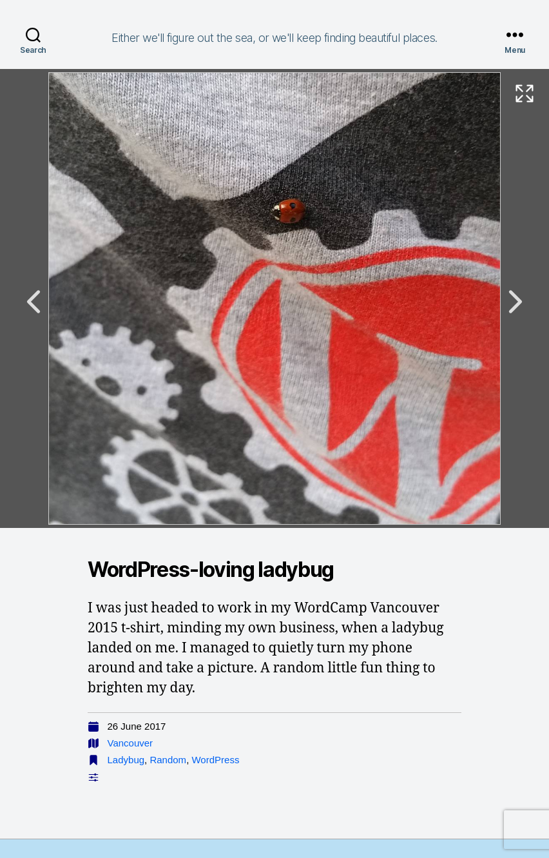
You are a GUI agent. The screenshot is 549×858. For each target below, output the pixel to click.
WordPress (215, 759)
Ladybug (126, 759)
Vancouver (130, 742)
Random (167, 759)
